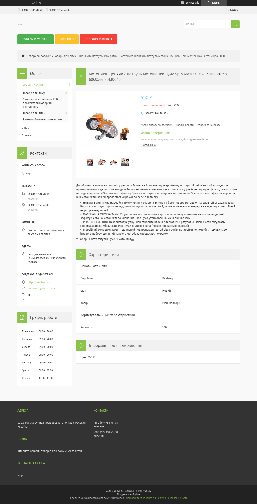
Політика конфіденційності (172, 498)
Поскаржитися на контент (140, 498)
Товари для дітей (65, 56)
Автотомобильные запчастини (42, 119)
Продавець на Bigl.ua (128, 494)
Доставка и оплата (98, 39)
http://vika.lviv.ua (38, 282)
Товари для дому (34, 93)
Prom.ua (147, 490)
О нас (25, 127)
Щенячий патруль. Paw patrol (98, 56)
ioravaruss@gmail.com (41, 288)
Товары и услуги (35, 39)
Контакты (67, 39)
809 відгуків (192, 2)
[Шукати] (235, 24)
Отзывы (26, 135)
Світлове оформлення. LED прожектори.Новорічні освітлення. (40, 103)
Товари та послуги (39, 56)
